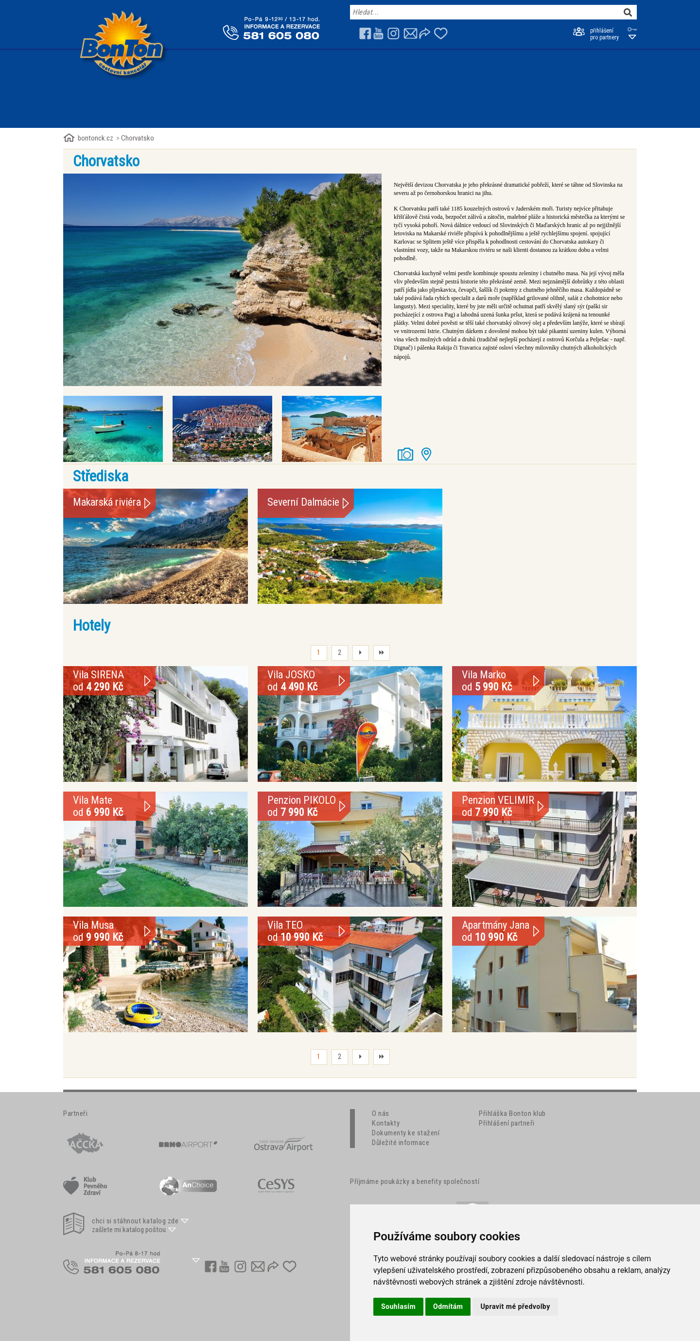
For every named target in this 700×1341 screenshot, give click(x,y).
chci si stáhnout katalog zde (135, 1221)
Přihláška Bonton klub (512, 1113)
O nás (380, 1113)
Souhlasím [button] (398, 1306)
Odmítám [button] (448, 1306)
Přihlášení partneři (507, 1123)
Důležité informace (400, 1142)
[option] (222, 280)
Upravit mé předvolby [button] (515, 1306)
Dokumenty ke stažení (405, 1133)
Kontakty (386, 1123)
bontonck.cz (95, 137)
